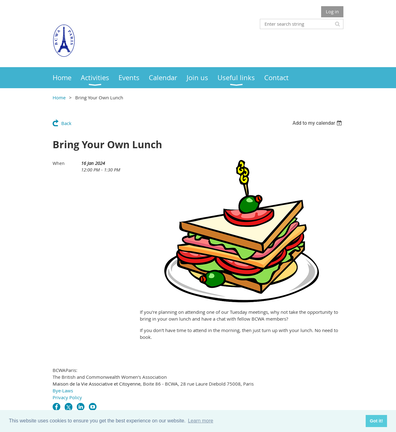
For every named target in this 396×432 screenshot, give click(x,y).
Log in (332, 11)
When (59, 163)
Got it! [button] (376, 420)
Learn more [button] (200, 420)
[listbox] (317, 123)
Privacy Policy (67, 397)
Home (59, 97)
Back (66, 123)
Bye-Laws (63, 390)
